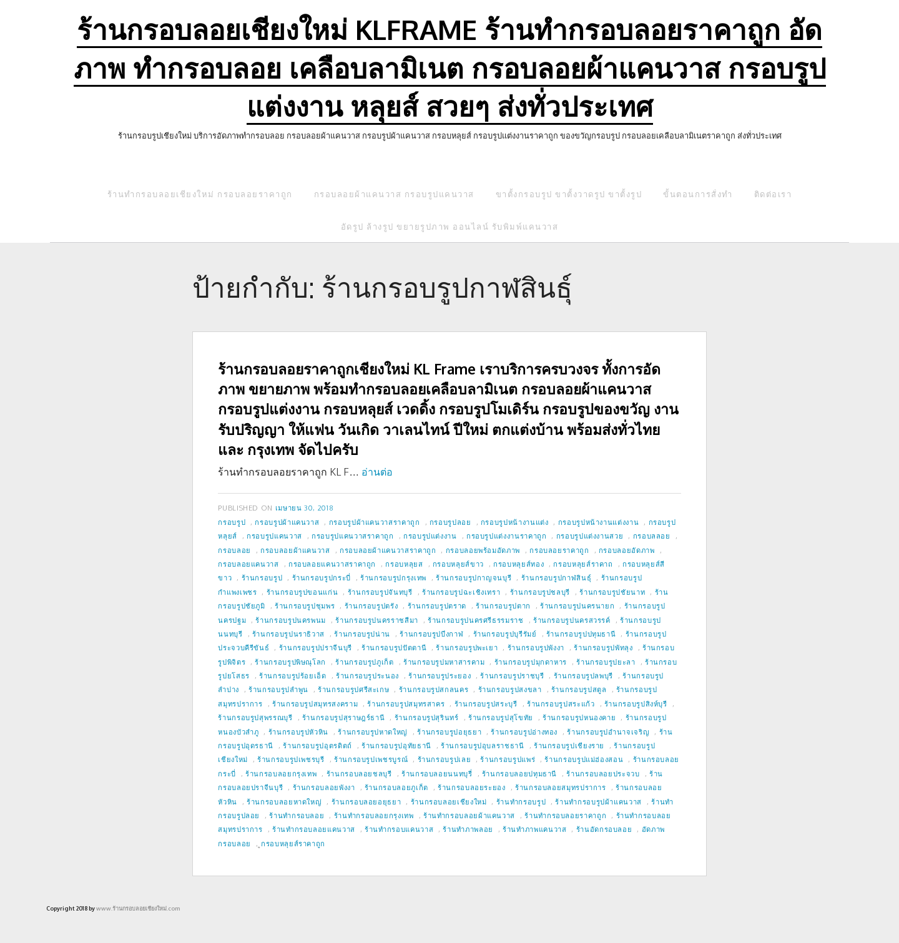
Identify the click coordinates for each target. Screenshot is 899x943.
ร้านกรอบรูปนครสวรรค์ (572, 620)
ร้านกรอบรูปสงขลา (510, 689)
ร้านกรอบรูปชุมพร (305, 605)
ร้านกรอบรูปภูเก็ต (364, 662)
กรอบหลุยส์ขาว (458, 564)
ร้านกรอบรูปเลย (444, 759)
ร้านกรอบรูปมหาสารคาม (444, 662)
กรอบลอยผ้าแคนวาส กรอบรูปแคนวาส (394, 194)
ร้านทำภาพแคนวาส (534, 829)
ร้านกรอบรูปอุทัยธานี (396, 745)
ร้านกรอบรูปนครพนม (290, 620)
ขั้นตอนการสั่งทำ (698, 194)
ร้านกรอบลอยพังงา (324, 787)
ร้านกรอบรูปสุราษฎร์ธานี (343, 717)
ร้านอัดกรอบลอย (604, 829)
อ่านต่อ (377, 472)
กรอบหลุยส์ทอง (518, 564)
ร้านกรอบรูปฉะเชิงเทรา (461, 592)
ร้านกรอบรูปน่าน (362, 633)
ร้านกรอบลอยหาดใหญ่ (284, 801)
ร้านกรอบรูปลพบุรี (583, 675)
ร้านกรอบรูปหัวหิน (298, 731)
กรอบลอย (234, 550)
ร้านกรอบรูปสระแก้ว (561, 703)
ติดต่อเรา (773, 194)
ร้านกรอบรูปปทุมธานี (581, 633)
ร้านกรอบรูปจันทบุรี (380, 592)
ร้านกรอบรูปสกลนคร (434, 689)
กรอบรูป (231, 522)
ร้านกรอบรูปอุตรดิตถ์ (317, 745)
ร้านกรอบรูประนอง (367, 675)
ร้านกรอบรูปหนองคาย (579, 717)
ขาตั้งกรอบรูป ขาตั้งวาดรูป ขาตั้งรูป (569, 194)
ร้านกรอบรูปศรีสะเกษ (353, 689)
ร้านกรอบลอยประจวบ (602, 773)
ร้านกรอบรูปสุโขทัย (500, 717)
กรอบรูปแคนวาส (274, 535)
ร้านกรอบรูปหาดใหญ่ (373, 731)
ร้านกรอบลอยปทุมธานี (519, 773)
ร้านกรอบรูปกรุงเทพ (393, 577)
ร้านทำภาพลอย (468, 829)
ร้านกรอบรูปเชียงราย (569, 745)
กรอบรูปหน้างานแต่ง (515, 522)
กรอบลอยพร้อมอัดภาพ (483, 550)
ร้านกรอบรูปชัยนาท (612, 592)
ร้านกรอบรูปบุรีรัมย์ (505, 633)
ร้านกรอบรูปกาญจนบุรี (473, 577)
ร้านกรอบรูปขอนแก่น (302, 592)
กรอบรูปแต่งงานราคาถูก (506, 535)
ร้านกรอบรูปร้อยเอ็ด (293, 675)
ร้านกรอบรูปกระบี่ (321, 577)
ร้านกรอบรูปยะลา (605, 662)
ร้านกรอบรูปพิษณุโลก (290, 662)
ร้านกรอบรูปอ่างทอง (524, 731)
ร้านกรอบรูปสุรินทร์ (427, 717)
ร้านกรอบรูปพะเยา (467, 647)
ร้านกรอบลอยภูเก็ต (396, 787)
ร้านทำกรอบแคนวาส (399, 829)
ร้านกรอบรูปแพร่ (507, 759)
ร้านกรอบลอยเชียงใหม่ (449, 801)
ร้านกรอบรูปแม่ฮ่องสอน (583, 759)
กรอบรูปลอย (450, 522)
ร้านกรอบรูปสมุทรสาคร (406, 703)
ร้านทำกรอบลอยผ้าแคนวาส (469, 815)
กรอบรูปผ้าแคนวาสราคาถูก (374, 522)
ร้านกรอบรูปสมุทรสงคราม (315, 703)
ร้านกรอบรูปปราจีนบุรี (315, 647)
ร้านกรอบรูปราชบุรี (512, 675)
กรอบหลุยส (404, 564)
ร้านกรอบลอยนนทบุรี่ (437, 773)
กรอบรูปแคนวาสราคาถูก (353, 535)
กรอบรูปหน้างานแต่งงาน (598, 522)
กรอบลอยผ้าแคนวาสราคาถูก (388, 550)
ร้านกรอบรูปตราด (437, 605)
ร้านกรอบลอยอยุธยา (366, 801)
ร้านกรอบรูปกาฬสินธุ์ (556, 577)
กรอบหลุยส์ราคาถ (582, 564)
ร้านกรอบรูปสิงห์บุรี (635, 703)
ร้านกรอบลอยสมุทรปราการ (560, 787)
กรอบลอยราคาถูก (559, 550)
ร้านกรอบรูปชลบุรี (540, 592)
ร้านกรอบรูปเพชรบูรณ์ (371, 759)
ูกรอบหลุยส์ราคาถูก (293, 843)
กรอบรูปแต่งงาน (430, 535)
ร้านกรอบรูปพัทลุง (603, 647)
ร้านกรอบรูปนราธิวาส (288, 633)
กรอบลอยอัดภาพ (627, 550)
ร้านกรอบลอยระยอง (472, 787)
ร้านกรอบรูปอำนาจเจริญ (608, 731)
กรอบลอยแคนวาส (248, 564)
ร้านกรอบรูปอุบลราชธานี (482, 745)
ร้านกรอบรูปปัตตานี (393, 647)
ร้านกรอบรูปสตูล (579, 689)
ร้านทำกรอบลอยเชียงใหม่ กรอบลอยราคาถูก (200, 194)
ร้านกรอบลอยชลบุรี (359, 773)
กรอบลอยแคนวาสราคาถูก (332, 564)
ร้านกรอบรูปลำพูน (278, 689)
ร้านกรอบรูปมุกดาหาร (530, 662)
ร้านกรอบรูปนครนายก (577, 605)
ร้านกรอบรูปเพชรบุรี (291, 759)
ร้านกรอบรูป (262, 577)
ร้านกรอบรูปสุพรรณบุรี (255, 717)
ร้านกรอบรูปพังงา (536, 647)
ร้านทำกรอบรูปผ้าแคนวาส (598, 801)
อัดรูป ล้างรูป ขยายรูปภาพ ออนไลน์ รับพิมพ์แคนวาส (450, 227)
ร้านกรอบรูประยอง (439, 675)
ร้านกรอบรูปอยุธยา (449, 731)
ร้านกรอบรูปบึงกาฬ (431, 633)
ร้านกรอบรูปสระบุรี (486, 703)
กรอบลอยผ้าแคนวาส (295, 550)
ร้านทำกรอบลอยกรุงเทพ (374, 815)
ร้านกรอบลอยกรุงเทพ (281, 773)
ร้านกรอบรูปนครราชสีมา (376, 620)
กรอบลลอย (652, 535)
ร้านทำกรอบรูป (521, 801)
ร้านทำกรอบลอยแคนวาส (313, 829)
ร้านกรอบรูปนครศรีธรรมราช (475, 620)
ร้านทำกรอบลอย (296, 815)
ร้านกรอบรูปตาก (503, 605)
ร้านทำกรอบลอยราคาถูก (565, 815)
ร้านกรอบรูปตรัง (371, 605)
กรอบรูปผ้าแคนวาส (287, 522)
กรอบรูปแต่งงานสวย (590, 535)
